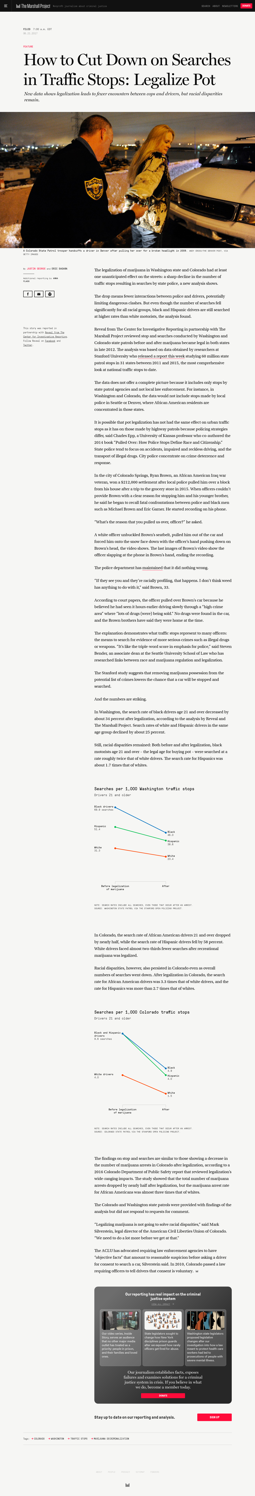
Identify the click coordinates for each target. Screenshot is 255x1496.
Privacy (125, 1471)
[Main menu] (6, 6)
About (216, 6)
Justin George (36, 268)
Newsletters (230, 6)
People (111, 1471)
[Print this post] (49, 294)
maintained (152, 567)
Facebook (50, 340)
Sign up (214, 1417)
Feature (28, 46)
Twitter (27, 344)
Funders (154, 1471)
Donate (246, 5)
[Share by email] (38, 294)
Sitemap (140, 1471)
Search (206, 6)
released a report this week (161, 356)
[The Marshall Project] (32, 6)
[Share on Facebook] (27, 294)
